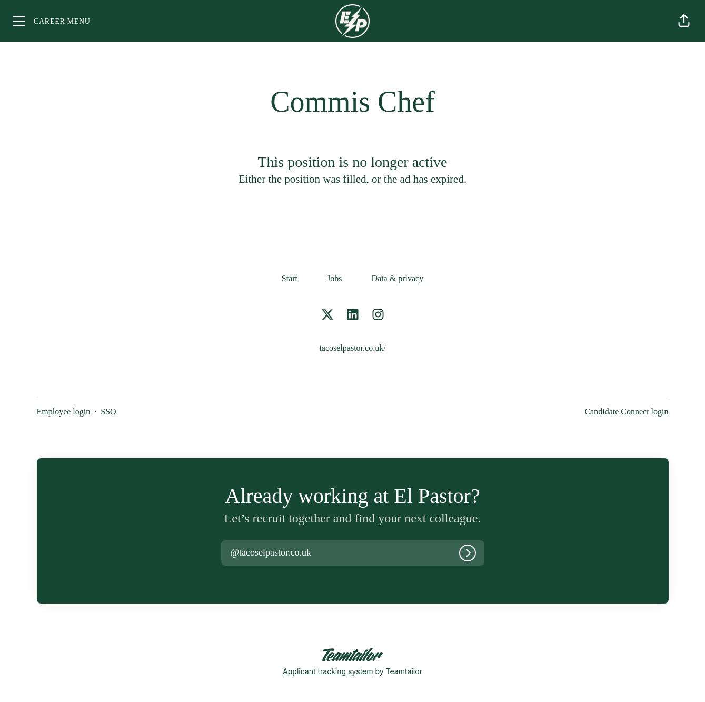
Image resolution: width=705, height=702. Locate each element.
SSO (108, 411)
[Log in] (467, 553)
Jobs (334, 278)
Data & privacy (398, 278)
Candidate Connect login (626, 411)
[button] (684, 21)
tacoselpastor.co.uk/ (352, 347)
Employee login (64, 411)
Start (289, 278)
